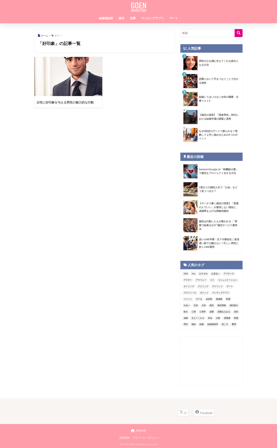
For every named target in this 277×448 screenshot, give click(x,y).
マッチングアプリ (152, 18)
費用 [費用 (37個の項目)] (234, 324)
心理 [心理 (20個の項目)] (193, 312)
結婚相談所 (106, 18)
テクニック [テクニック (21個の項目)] (203, 286)
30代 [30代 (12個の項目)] (186, 273)
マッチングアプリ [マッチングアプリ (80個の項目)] (220, 292)
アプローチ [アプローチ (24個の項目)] (228, 273)
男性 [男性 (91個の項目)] (186, 324)
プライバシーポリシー (145, 437)
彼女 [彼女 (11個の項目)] (186, 312)
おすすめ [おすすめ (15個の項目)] (203, 273)
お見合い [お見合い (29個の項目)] (215, 273)
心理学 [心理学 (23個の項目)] (202, 312)
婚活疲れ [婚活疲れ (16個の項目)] (234, 305)
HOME (138, 430)
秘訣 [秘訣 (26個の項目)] (193, 324)
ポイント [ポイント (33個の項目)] (204, 292)
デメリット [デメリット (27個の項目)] (217, 286)
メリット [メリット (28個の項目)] (188, 299)
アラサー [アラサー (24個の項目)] (188, 280)
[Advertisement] (211, 361)
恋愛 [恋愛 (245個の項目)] (212, 312)
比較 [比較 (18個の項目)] (218, 318)
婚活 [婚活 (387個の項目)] (212, 305)
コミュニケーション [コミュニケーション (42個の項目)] (227, 280)
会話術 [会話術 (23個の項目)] (209, 299)
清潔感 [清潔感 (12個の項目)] (227, 318)
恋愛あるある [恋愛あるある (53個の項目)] (223, 312)
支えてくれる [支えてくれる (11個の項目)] (197, 318)
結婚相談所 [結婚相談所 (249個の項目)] (212, 324)
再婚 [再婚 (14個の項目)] (228, 299)
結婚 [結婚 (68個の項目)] (201, 324)
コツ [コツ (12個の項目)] (212, 280)
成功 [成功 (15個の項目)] (236, 312)
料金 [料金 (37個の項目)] (210, 318)
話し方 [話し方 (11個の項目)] (225, 324)
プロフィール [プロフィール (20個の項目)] (190, 292)
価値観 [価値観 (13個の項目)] (219, 299)
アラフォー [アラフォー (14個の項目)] (201, 280)
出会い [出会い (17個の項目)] (187, 305)
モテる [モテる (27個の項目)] (199, 299)
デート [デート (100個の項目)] (229, 286)
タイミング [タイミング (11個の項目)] (189, 286)
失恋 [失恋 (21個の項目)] (196, 305)
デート (174, 18)
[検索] (239, 33)
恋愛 (133, 18)
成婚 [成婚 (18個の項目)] (186, 318)
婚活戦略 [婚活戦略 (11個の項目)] (221, 305)
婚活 (121, 18)
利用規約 (124, 437)
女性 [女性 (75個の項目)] (204, 305)
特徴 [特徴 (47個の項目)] (236, 318)
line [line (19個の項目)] (193, 273)
